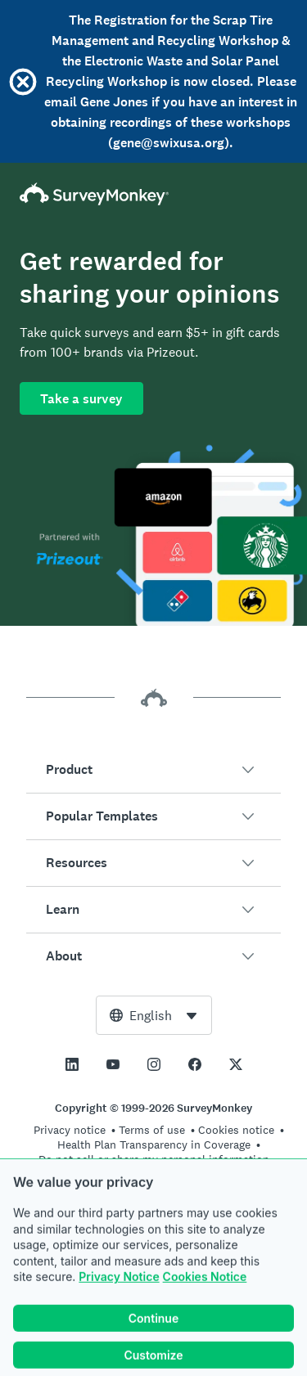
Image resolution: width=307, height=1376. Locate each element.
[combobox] (154, 1015)
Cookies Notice (205, 1294)
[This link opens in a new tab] (72, 1064)
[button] (153, 770)
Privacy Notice (119, 1294)
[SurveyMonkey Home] (153, 193)
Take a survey (81, 398)
